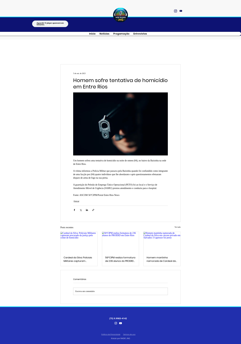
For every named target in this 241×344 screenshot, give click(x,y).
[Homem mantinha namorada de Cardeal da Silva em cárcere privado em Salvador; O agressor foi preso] (162, 242)
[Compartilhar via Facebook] (74, 210)
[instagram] (175, 10)
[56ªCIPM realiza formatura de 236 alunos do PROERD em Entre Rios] (120, 242)
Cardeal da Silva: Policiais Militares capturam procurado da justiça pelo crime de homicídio (78, 259)
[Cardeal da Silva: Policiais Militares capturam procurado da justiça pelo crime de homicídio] (79, 242)
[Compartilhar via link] (93, 210)
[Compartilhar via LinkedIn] (87, 210)
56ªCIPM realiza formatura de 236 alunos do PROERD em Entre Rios (120, 259)
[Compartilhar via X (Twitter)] (80, 210)
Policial (76, 201)
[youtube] (180, 10)
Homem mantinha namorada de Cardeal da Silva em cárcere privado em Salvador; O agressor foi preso (161, 259)
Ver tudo (177, 227)
